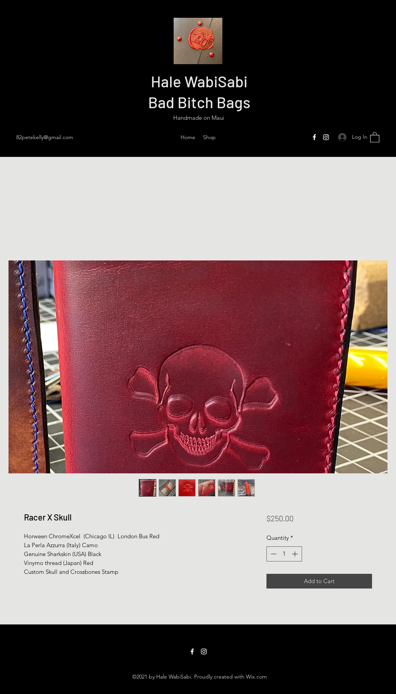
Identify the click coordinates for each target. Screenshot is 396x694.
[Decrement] (273, 554)
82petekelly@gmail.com (44, 137)
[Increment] (295, 554)
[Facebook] (314, 137)
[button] (374, 137)
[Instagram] (326, 137)
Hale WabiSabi (199, 81)
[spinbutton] (284, 554)
